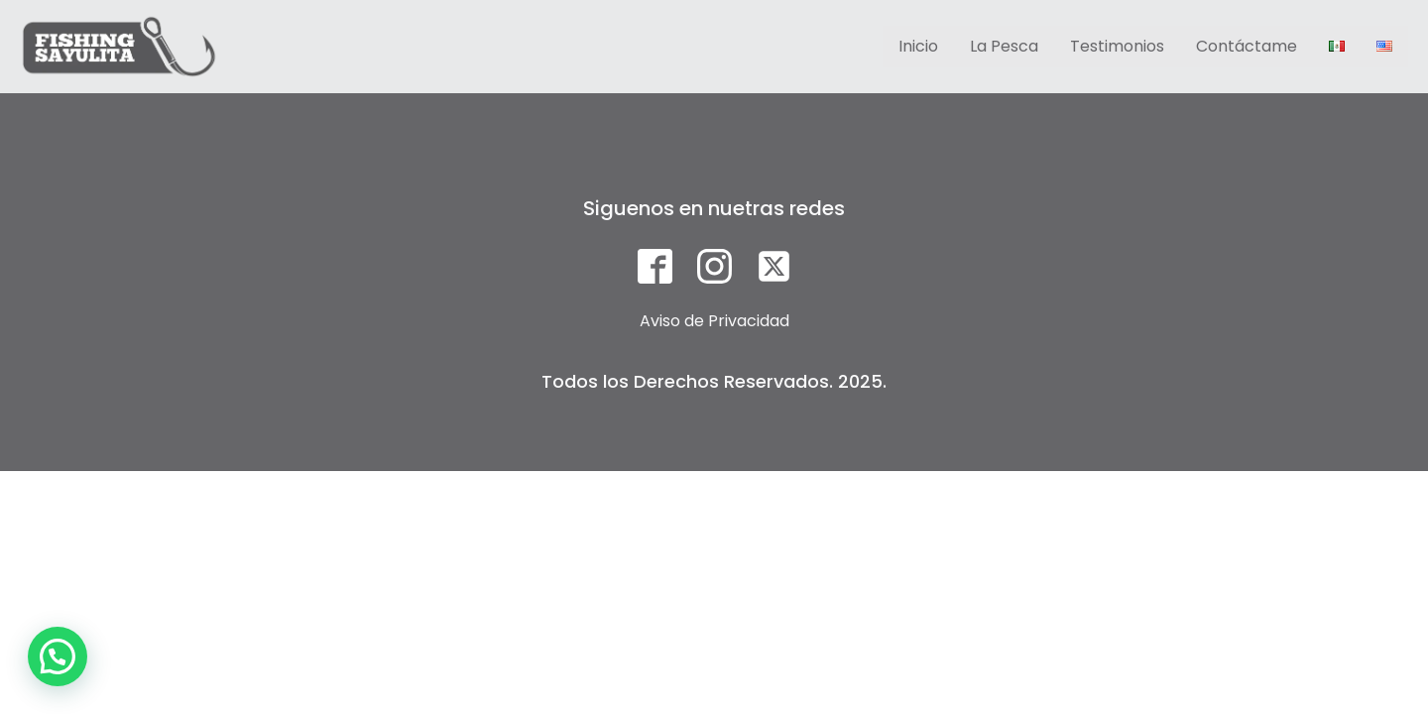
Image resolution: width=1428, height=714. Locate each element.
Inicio (918, 46)
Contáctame (1246, 46)
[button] (57, 656)
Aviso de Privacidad (714, 320)
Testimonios (1117, 46)
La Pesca (1004, 46)
